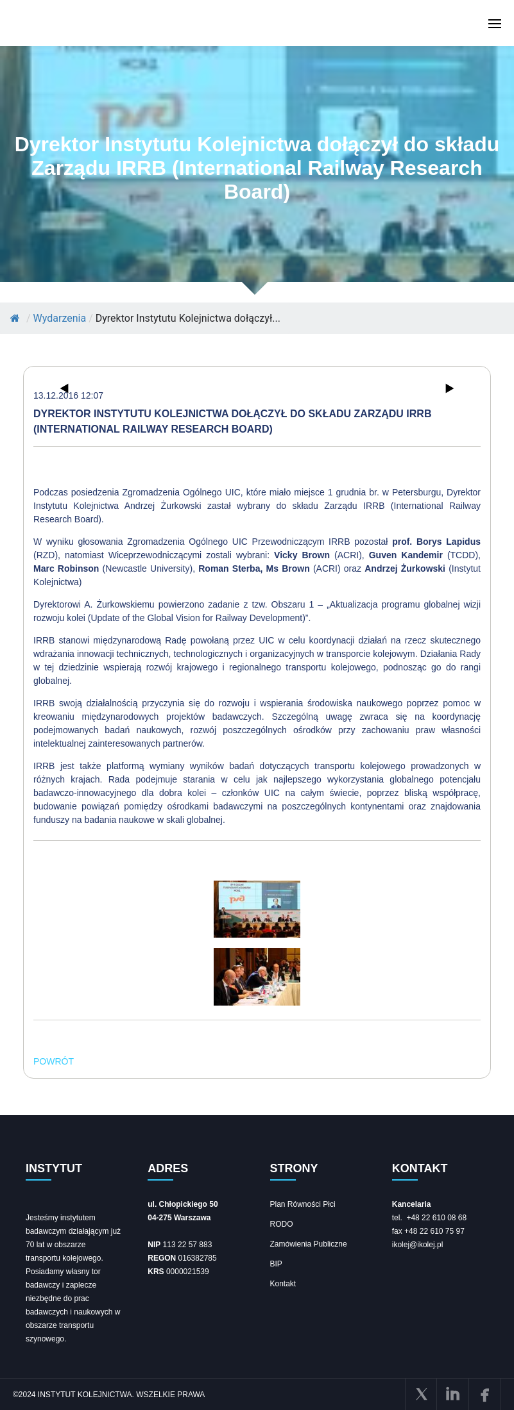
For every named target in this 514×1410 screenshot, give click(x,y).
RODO (281, 1224)
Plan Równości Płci (303, 1204)
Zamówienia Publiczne (308, 1244)
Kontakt (283, 1283)
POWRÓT (53, 1061)
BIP (276, 1263)
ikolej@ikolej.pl (417, 1244)
